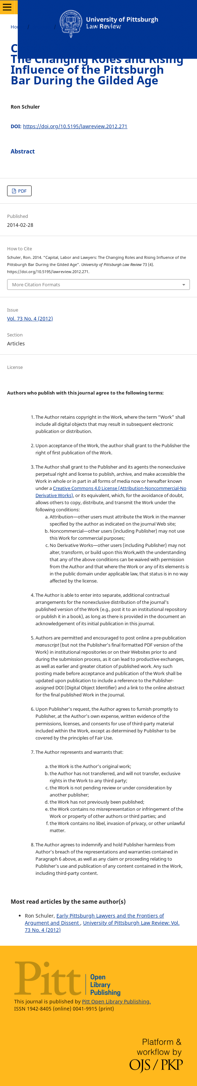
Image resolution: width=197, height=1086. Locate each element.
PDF (22, 191)
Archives (41, 27)
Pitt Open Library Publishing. (116, 1001)
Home (17, 27)
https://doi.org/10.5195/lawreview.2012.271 (75, 126)
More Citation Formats (36, 284)
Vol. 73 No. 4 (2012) (79, 27)
